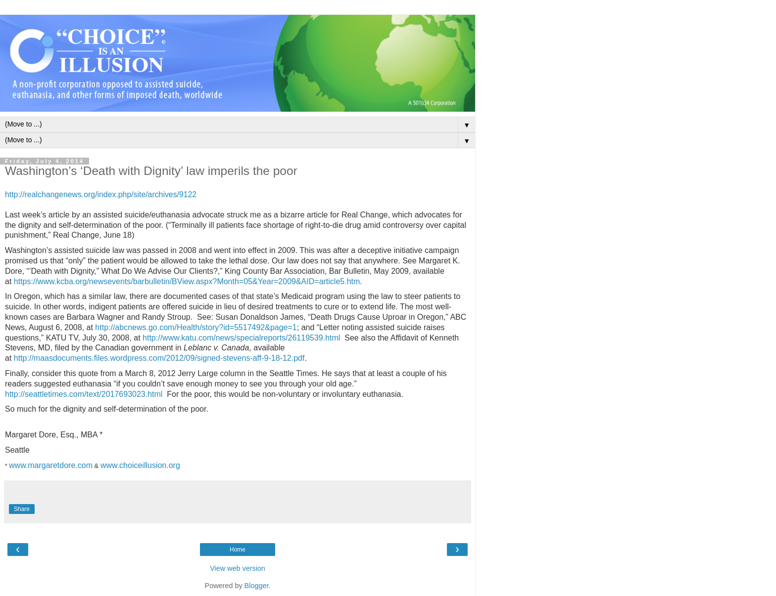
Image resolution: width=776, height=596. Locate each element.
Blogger (256, 586)
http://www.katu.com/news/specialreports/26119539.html (241, 338)
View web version (237, 568)
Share (22, 509)
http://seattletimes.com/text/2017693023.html (83, 394)
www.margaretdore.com (51, 465)
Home (237, 549)
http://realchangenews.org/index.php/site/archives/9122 (100, 194)
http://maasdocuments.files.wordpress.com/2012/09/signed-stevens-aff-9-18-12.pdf (159, 358)
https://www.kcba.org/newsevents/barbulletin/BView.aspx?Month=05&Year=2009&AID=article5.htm (187, 281)
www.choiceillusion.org (141, 465)
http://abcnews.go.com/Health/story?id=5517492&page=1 (195, 327)
